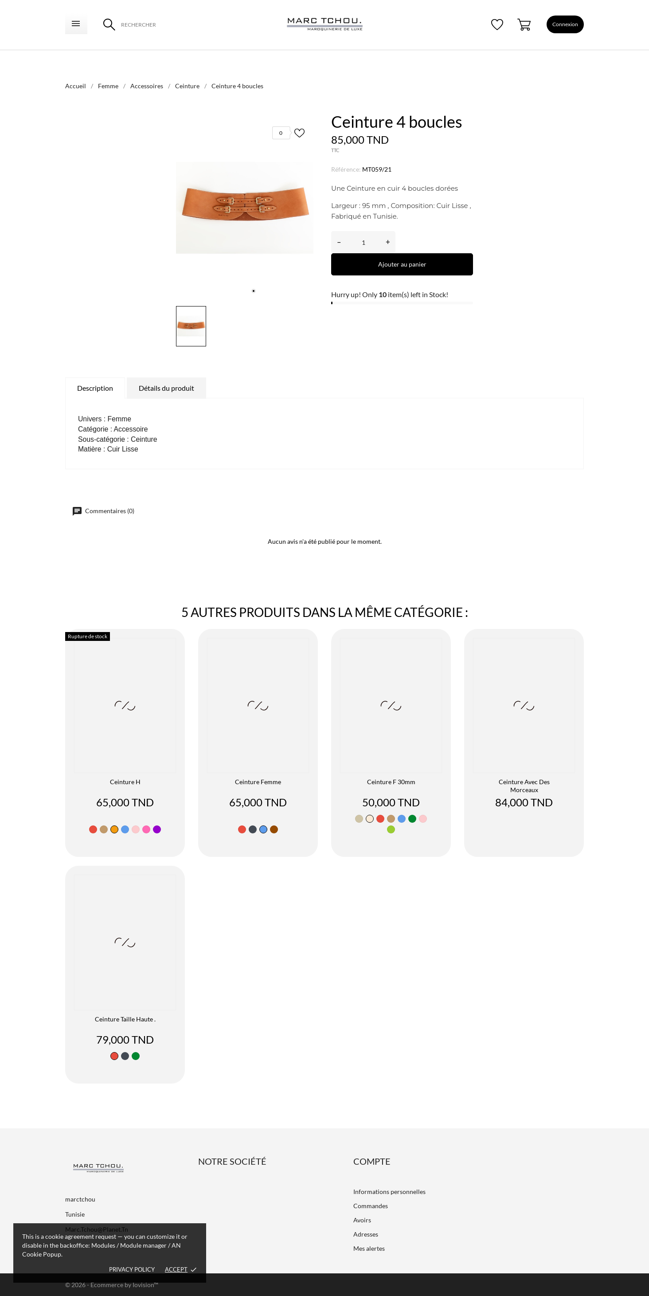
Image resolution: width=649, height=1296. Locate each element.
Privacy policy (132, 1269)
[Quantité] (363, 242)
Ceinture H (125, 781)
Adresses (365, 1234)
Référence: (346, 169)
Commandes (370, 1206)
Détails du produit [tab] (166, 388)
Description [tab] (95, 388)
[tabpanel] (244, 207)
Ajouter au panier (402, 264)
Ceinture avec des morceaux (524, 785)
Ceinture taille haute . (125, 1019)
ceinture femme (258, 781)
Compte (372, 1161)
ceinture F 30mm (391, 781)
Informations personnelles (389, 1191)
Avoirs (362, 1220)
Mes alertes (369, 1248)
